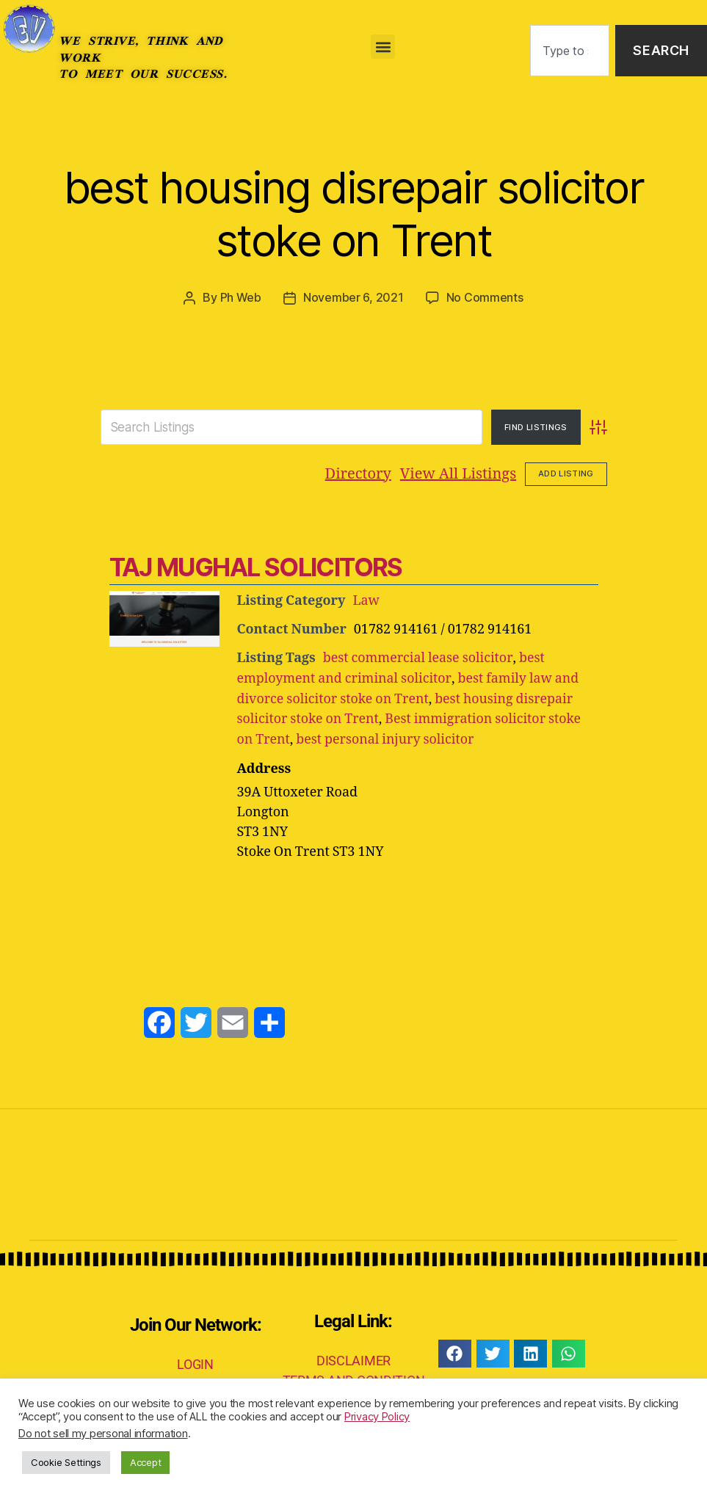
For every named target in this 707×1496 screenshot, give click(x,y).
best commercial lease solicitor (418, 657)
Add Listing (566, 473)
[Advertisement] (353, 897)
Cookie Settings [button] (66, 1462)
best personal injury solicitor (386, 736)
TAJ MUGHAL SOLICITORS (255, 566)
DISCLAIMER (353, 1357)
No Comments (484, 297)
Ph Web (240, 297)
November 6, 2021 (353, 297)
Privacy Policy (377, 1416)
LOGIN (195, 1360)
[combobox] (569, 51)
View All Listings (458, 473)
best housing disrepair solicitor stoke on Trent (354, 213)
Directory (358, 473)
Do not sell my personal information (103, 1433)
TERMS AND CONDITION (354, 1376)
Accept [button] (145, 1462)
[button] (383, 47)
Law (366, 600)
